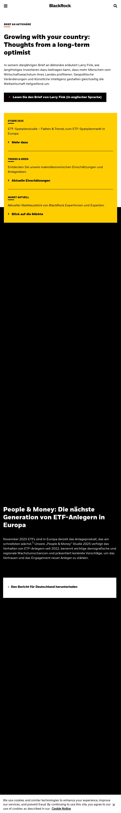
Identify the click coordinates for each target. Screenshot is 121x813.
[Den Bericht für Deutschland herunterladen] (42, 587)
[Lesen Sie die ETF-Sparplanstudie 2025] (18, 142)
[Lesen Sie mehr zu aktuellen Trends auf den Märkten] (29, 180)
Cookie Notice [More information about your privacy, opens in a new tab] (61, 810)
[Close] (114, 806)
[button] (5, 5)
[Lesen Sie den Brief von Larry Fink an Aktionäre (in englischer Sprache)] (55, 97)
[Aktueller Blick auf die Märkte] (25, 214)
